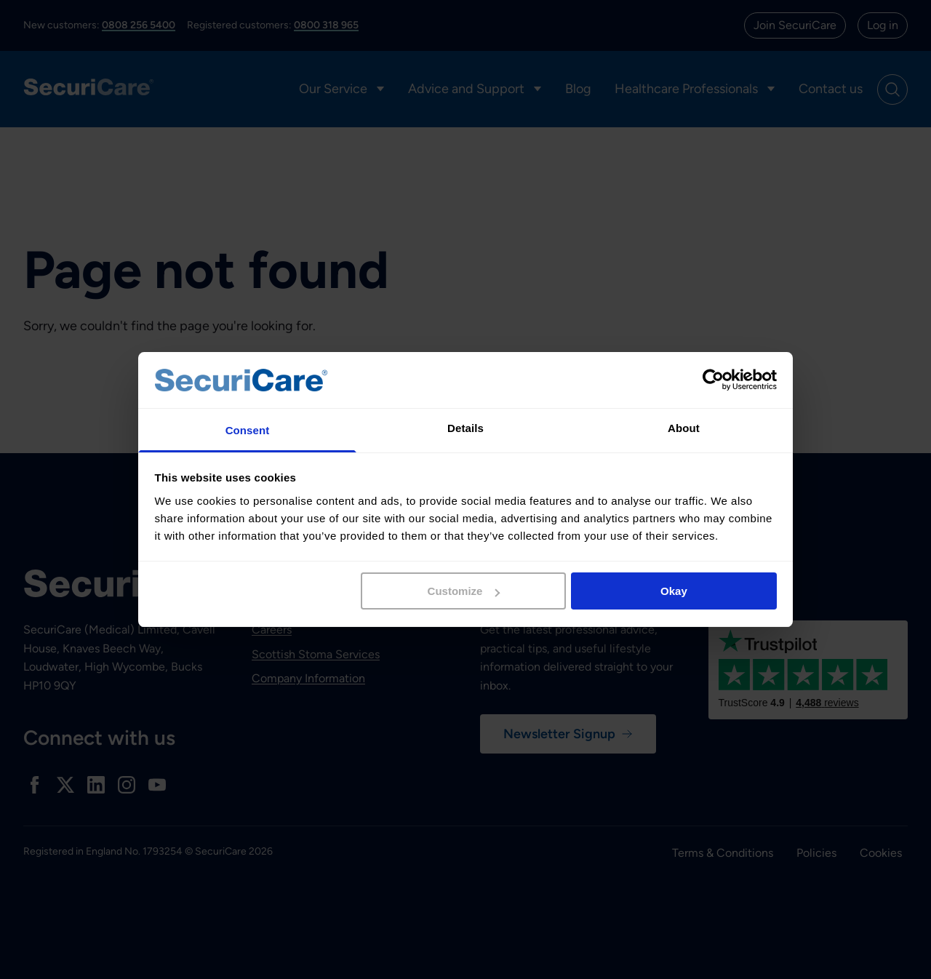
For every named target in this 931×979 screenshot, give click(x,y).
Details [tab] (465, 428)
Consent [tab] (247, 430)
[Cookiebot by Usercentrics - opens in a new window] (713, 380)
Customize (464, 591)
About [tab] (684, 428)
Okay (673, 591)
